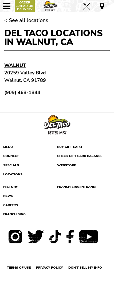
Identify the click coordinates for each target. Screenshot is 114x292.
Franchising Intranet (77, 187)
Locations (12, 174)
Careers (10, 205)
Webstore (66, 165)
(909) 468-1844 (22, 92)
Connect (11, 156)
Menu (8, 147)
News (8, 196)
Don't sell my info (85, 267)
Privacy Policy (49, 267)
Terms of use (19, 267)
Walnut (15, 65)
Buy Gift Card (69, 147)
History (10, 187)
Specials (11, 165)
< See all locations (26, 20)
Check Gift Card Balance (79, 156)
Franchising (14, 214)
